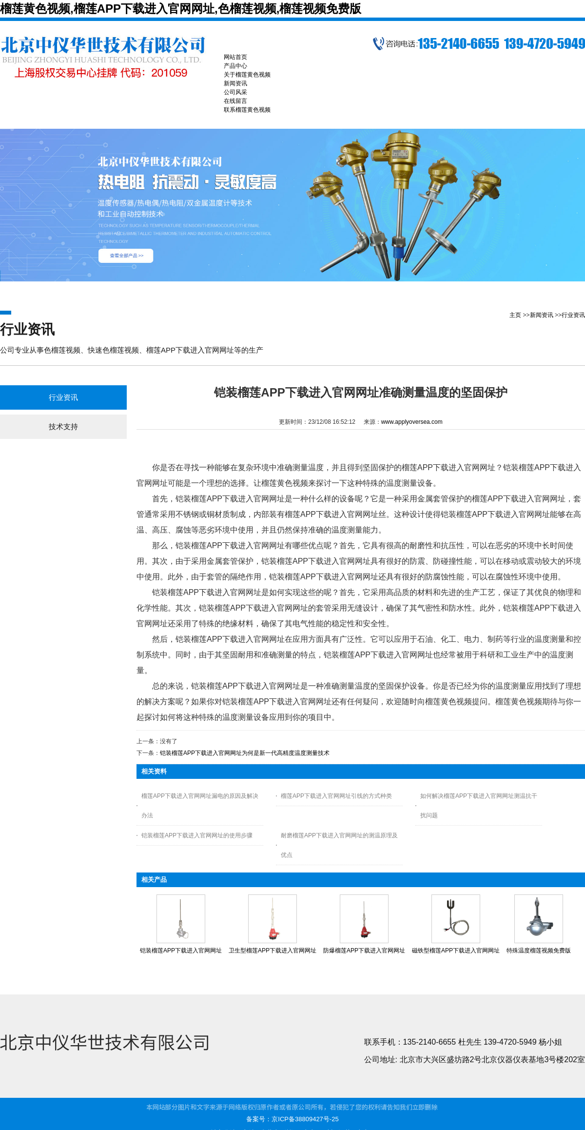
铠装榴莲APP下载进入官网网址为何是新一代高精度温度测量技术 (245, 753)
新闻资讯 (541, 315)
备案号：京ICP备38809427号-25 (292, 1119)
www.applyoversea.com (412, 421)
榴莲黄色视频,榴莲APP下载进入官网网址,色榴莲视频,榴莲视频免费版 (180, 8)
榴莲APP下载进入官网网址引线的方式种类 (336, 796)
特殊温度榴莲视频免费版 (539, 950)
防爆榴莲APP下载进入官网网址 (364, 950)
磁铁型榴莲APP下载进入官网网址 (456, 950)
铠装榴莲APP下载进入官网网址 (181, 950)
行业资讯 (573, 315)
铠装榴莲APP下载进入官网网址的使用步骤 (197, 835)
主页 (515, 315)
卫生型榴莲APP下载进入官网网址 (272, 950)
